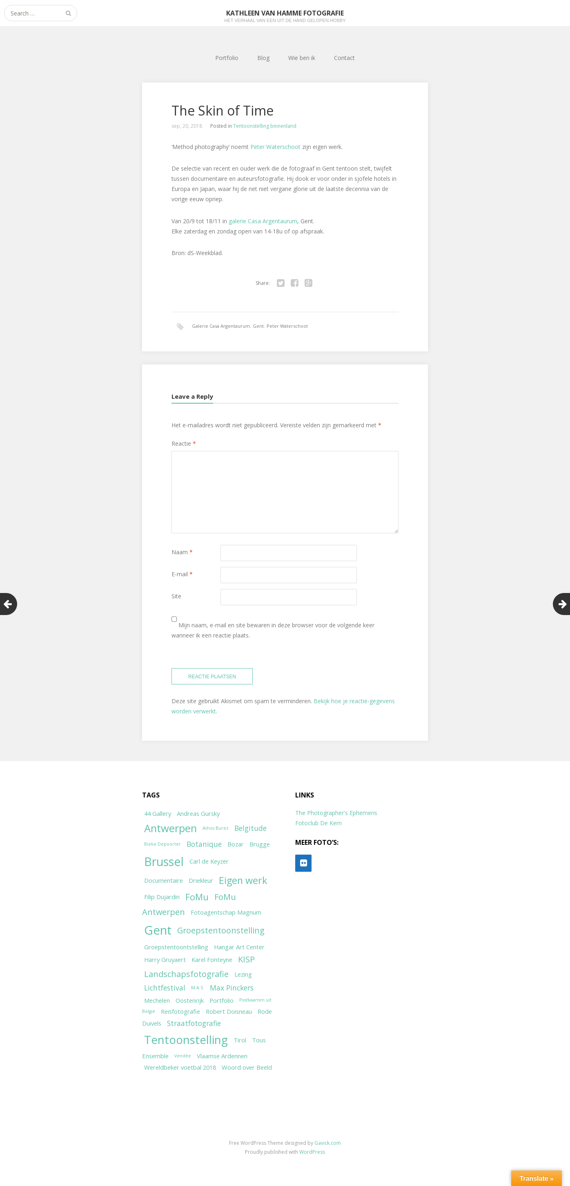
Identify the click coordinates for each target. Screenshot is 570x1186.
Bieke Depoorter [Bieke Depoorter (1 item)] (162, 844)
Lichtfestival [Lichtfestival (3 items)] (164, 988)
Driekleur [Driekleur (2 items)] (201, 880)
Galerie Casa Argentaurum (221, 326)
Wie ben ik (301, 58)
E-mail (182, 574)
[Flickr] (303, 863)
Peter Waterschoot (275, 147)
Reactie (183, 443)
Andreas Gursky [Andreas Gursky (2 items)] (198, 813)
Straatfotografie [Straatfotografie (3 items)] (194, 1023)
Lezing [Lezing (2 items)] (243, 974)
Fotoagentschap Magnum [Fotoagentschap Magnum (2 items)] (226, 912)
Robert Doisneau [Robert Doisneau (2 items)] (229, 1011)
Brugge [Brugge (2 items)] (259, 844)
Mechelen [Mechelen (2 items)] (157, 1000)
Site (176, 596)
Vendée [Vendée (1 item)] (182, 1056)
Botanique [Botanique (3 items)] (204, 844)
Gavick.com (327, 1142)
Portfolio (226, 58)
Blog (263, 58)
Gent (258, 326)
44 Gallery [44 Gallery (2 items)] (157, 813)
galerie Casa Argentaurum (263, 221)
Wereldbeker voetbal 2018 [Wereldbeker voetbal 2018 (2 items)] (180, 1067)
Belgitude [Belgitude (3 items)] (250, 828)
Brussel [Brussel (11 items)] (164, 861)
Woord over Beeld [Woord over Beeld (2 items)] (247, 1067)
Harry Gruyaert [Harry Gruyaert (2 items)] (165, 959)
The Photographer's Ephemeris (336, 813)
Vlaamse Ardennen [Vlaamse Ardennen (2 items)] (222, 1056)
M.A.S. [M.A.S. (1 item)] (197, 988)
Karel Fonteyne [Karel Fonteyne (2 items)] (211, 959)
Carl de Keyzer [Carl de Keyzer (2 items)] (209, 861)
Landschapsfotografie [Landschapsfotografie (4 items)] (186, 973)
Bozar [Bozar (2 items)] (235, 844)
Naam (182, 552)
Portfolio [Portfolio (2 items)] (221, 1000)
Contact (344, 58)
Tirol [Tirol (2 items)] (240, 1040)
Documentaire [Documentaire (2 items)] (163, 880)
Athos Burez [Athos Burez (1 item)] (216, 828)
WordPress (312, 1151)
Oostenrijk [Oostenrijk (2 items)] (190, 1000)
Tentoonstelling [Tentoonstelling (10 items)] (186, 1039)
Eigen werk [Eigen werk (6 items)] (243, 880)
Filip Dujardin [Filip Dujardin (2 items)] (162, 897)
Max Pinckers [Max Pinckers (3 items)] (232, 988)
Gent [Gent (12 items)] (157, 930)
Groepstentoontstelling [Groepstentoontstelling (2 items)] (176, 947)
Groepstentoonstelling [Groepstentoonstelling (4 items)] (221, 930)
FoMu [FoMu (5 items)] (197, 897)
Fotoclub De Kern (318, 823)
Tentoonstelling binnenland (264, 125)
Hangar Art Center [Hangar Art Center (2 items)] (239, 947)
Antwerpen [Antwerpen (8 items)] (170, 828)
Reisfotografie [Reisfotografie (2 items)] (180, 1011)
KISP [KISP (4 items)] (246, 959)
